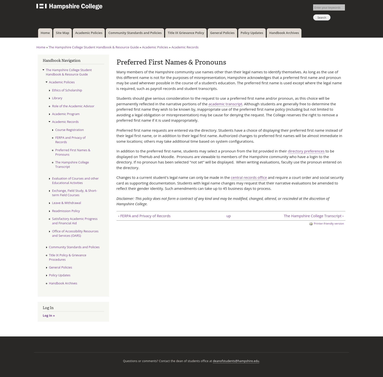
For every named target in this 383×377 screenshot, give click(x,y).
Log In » (49, 315)
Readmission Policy (66, 211)
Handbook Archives (284, 33)
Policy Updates (252, 33)
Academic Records (185, 47)
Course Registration (69, 130)
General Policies (222, 33)
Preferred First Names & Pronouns (72, 152)
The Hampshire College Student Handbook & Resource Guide (94, 47)
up (228, 215)
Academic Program (66, 114)
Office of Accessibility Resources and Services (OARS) (75, 233)
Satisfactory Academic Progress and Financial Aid (74, 220)
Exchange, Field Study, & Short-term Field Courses (74, 192)
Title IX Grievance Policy (186, 33)
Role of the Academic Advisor (73, 106)
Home (45, 33)
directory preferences (306, 151)
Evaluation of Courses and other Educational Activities (75, 180)
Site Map (62, 33)
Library (57, 98)
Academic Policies (88, 33)
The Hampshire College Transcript (72, 164)
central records (244, 177)
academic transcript (225, 103)
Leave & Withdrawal (66, 203)
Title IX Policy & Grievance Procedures (67, 257)
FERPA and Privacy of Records (70, 139)
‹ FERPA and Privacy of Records (144, 215)
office (262, 177)
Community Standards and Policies (135, 33)
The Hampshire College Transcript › (314, 215)
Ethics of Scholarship (67, 90)
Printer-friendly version (326, 224)
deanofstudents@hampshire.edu (236, 361)
